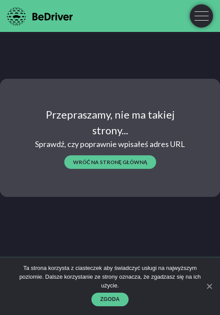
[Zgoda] (209, 286)
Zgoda (110, 299)
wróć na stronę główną (110, 162)
